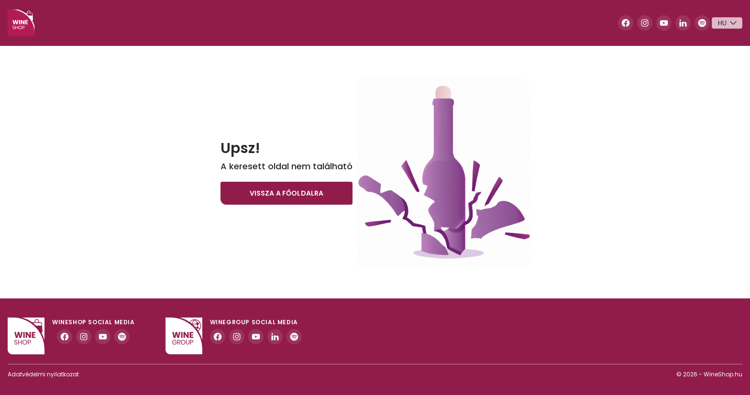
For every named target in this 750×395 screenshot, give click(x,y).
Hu (728, 23)
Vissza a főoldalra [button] (287, 193)
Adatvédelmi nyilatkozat (43, 374)
